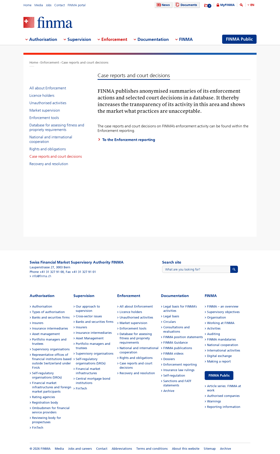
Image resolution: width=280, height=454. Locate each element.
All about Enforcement (47, 88)
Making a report (219, 361)
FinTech (37, 427)
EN (252, 5)
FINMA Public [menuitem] (239, 39)
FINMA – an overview (222, 306)
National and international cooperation (50, 139)
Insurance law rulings (178, 370)
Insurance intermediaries (50, 328)
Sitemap (210, 448)
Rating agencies (43, 397)
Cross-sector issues (89, 316)
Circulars (169, 322)
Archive (168, 391)
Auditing (213, 334)
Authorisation (42, 306)
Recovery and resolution (48, 164)
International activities (223, 350)
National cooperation (222, 345)
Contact (59, 5)
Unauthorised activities (47, 103)
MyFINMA (227, 5)
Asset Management (90, 338)
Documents (185, 5)
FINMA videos (173, 353)
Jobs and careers (80, 448)
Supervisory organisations (51, 349)
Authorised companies (223, 396)
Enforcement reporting (180, 364)
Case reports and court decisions (84, 62)
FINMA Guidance (175, 342)
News (162, 5)
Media (38, 5)
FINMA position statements (183, 337)
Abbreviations (122, 448)
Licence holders (41, 95)
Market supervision (44, 110)
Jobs (48, 5)
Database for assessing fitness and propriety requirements (56, 127)
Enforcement (49, 62)
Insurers (37, 323)
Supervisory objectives (223, 312)
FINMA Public (219, 375)
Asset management (46, 334)
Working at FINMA (220, 323)
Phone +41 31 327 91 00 (47, 272)
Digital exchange (219, 356)
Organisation (216, 317)
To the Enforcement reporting (128, 139)
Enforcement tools (44, 117)
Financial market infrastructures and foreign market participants (51, 387)
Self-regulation (174, 375)
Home (27, 5)
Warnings (214, 401)
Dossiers (169, 359)
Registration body (45, 402)
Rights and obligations (47, 149)
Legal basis (171, 316)
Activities (213, 328)
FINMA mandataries (221, 339)
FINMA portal (77, 5)
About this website (185, 448)
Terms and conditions (152, 448)
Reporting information (223, 407)
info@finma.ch (41, 276)
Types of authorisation (48, 312)
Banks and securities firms (51, 317)
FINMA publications (177, 348)
